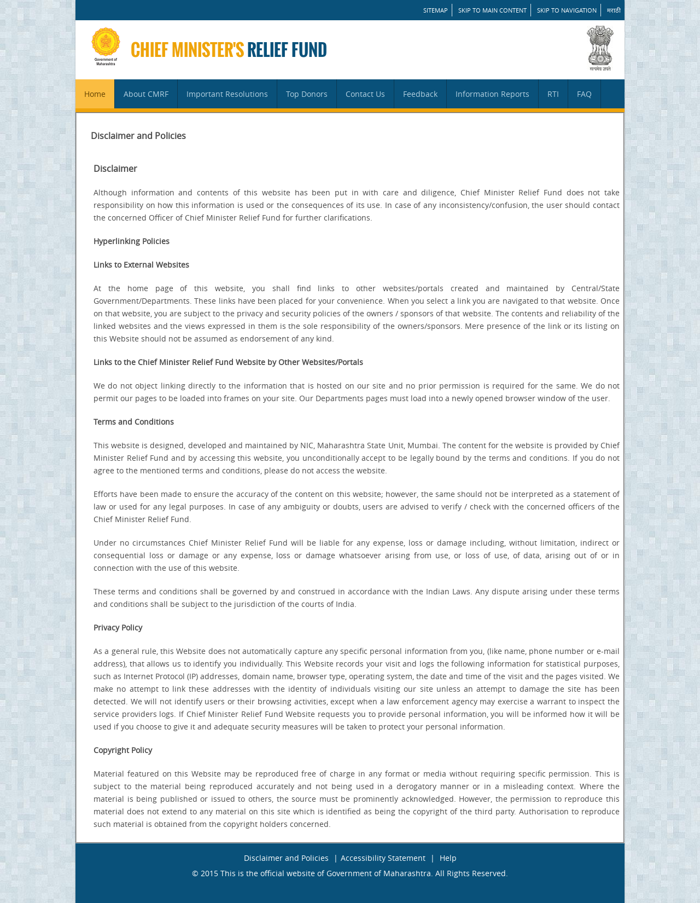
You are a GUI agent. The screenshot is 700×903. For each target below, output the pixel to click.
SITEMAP (435, 10)
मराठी (614, 10)
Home (95, 94)
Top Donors (307, 94)
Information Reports (492, 94)
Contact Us (365, 94)
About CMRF (146, 94)
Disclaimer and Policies (286, 858)
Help (448, 858)
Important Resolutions (227, 94)
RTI (553, 94)
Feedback (420, 94)
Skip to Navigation (567, 10)
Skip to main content (492, 10)
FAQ (584, 94)
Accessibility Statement (383, 858)
